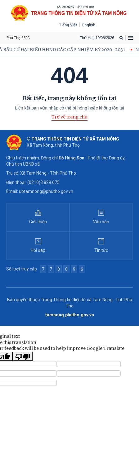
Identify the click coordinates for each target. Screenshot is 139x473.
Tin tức (101, 250)
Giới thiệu (38, 221)
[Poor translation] (23, 356)
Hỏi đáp (38, 250)
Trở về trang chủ (69, 117)
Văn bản (101, 221)
